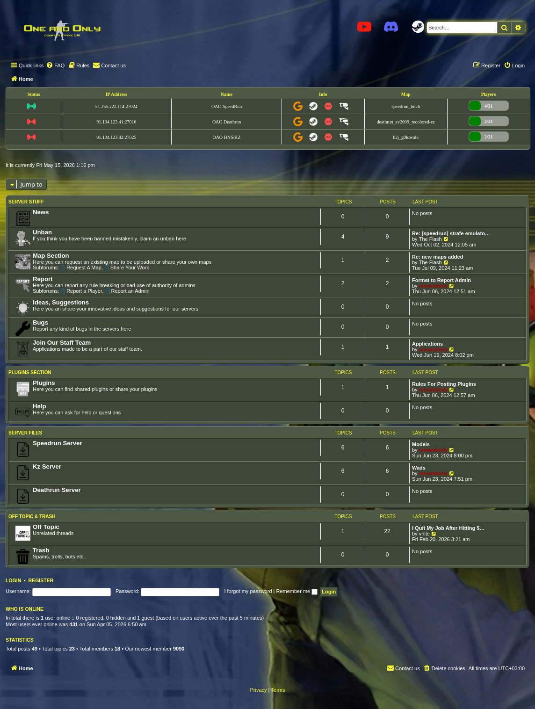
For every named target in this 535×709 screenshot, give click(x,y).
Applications (427, 344)
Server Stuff (26, 201)
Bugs (40, 322)
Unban (42, 232)
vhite (424, 533)
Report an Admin (127, 291)
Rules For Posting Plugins (444, 384)
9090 (178, 648)
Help (39, 406)
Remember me (297, 591)
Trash (41, 550)
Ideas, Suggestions (61, 302)
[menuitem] (55, 65)
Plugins (44, 382)
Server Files (25, 432)
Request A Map (80, 267)
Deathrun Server (57, 489)
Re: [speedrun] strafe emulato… (451, 233)
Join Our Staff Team (62, 342)
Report (43, 278)
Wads (419, 467)
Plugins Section (29, 372)
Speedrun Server (57, 443)
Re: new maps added (437, 257)
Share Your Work (126, 267)
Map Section (51, 255)
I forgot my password (248, 591)
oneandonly (433, 286)
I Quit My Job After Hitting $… (448, 528)
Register (41, 580)
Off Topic (46, 526)
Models (421, 444)
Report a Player (81, 291)
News (41, 212)
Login (13, 580)
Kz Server (47, 466)
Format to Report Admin (441, 280)
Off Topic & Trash (31, 516)
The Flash (430, 239)
